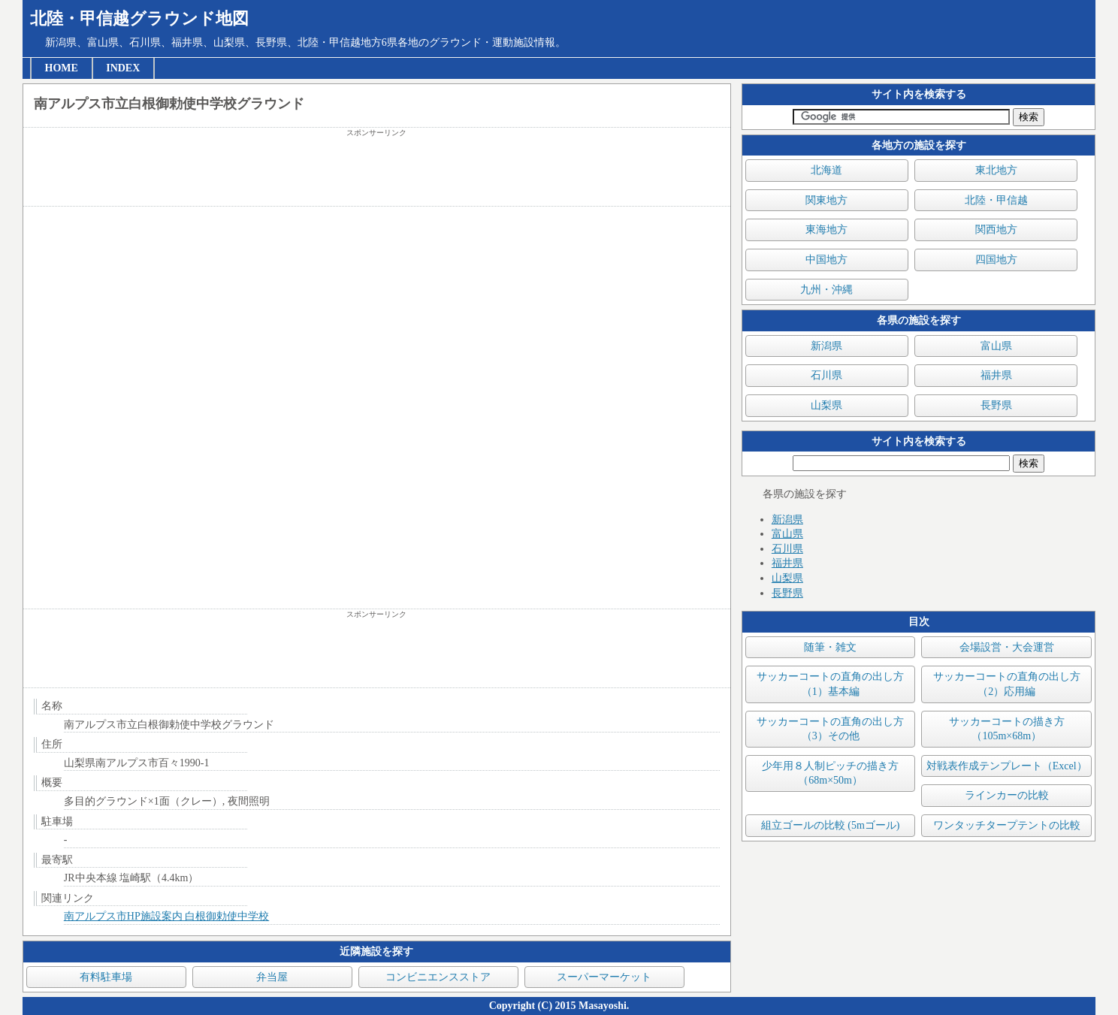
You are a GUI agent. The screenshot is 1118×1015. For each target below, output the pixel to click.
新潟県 (826, 346)
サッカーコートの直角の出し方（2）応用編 (1006, 684)
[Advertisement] (376, 172)
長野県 (996, 405)
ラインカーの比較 (1007, 795)
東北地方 (996, 170)
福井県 (996, 375)
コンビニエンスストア (438, 977)
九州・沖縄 (826, 289)
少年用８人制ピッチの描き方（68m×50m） (830, 773)
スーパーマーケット (604, 977)
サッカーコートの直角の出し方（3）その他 (830, 729)
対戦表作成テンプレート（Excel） (1006, 766)
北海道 (826, 170)
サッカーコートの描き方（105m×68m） (1007, 729)
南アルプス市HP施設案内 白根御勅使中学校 (166, 916)
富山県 (996, 346)
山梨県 (826, 405)
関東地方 (826, 200)
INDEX (123, 68)
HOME (61, 68)
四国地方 (996, 259)
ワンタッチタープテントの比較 (1006, 825)
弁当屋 (272, 977)
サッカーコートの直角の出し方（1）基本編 (830, 684)
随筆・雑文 (830, 647)
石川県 (826, 375)
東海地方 (826, 229)
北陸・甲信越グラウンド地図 (139, 18)
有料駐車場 (106, 977)
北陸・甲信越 (996, 200)
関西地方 (996, 229)
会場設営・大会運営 (1006, 647)
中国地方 (826, 259)
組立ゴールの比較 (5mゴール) (830, 825)
